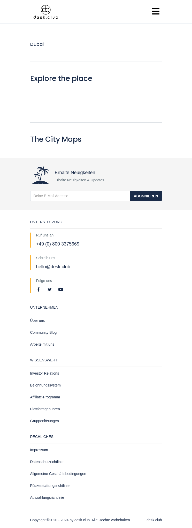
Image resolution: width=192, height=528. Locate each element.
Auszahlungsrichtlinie (47, 497)
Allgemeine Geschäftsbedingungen (58, 474)
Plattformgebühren (45, 409)
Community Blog (43, 332)
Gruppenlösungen (44, 421)
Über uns (37, 320)
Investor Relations (44, 373)
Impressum (39, 450)
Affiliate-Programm (45, 397)
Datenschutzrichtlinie (47, 462)
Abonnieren (146, 196)
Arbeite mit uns (42, 344)
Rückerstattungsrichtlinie (50, 486)
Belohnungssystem (45, 385)
